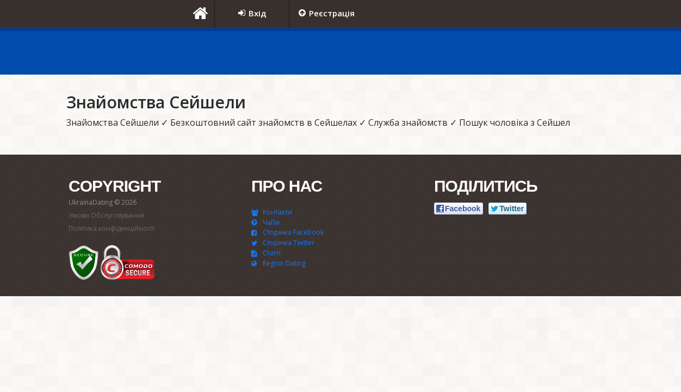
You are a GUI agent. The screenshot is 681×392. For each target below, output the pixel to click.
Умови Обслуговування (106, 215)
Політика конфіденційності (112, 228)
